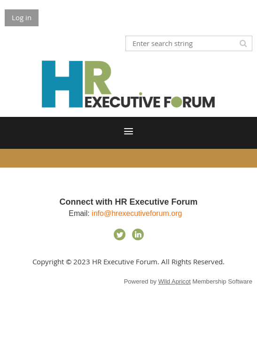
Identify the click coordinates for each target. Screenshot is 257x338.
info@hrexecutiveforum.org (138, 213)
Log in (21, 17)
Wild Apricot (174, 281)
